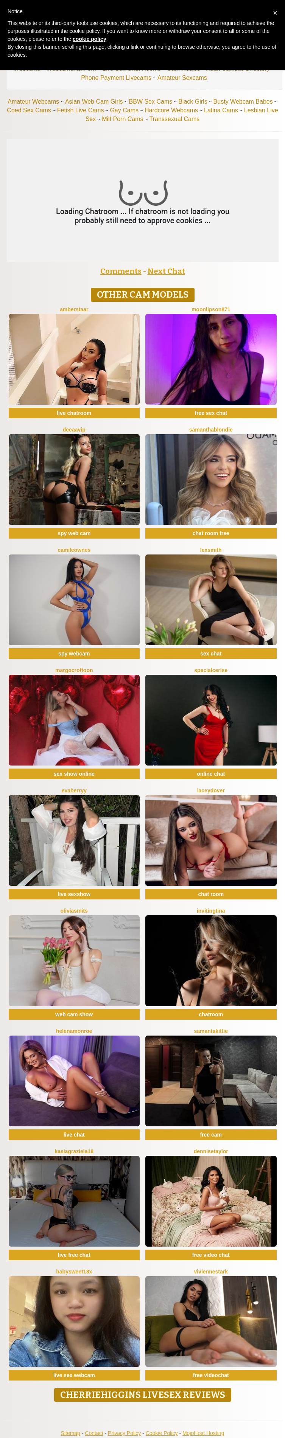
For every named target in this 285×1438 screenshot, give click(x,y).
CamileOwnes (74, 550)
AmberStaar (74, 309)
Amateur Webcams (33, 101)
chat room (211, 894)
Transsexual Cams (175, 119)
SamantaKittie (211, 1031)
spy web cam (74, 533)
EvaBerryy (74, 790)
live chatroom (74, 413)
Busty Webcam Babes (243, 101)
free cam (211, 1135)
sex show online (74, 774)
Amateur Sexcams (182, 78)
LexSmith (211, 550)
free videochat (211, 1375)
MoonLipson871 (211, 309)
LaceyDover (211, 790)
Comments (121, 271)
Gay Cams (124, 110)
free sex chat (211, 413)
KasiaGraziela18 (74, 1151)
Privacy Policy (124, 1433)
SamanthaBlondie (211, 430)
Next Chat (166, 271)
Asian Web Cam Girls (94, 101)
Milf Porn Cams (122, 119)
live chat (74, 1135)
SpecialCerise (210, 670)
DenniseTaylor (211, 1151)
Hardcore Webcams (171, 110)
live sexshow (74, 894)
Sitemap (70, 1433)
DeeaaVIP (74, 430)
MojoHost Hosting (203, 1433)
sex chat (210, 654)
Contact (94, 1433)
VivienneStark (211, 1272)
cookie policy (89, 39)
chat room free (211, 533)
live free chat (74, 1255)
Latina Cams (221, 110)
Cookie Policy (162, 1433)
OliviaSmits (74, 911)
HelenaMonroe (74, 1031)
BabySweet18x (74, 1272)
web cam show (74, 1014)
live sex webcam (74, 1375)
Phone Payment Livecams (116, 78)
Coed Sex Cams (29, 110)
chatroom (211, 1014)
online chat (211, 774)
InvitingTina (211, 911)
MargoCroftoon (74, 670)
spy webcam (74, 654)
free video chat (211, 1255)
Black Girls (192, 101)
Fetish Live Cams (80, 110)
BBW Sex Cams (151, 101)
